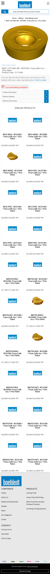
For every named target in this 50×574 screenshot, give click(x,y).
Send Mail (5, 534)
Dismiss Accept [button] (25, 571)
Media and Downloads (9, 502)
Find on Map (6, 538)
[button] (25, 92)
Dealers (4, 506)
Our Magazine (6, 515)
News (3, 510)
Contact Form (6, 529)
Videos (3, 493)
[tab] (25, 92)
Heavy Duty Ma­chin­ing (34, 497)
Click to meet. (40, 80)
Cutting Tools (31, 493)
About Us (4, 497)
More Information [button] (32, 566)
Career (3, 519)
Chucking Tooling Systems (36, 509)
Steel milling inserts (9, 65)
